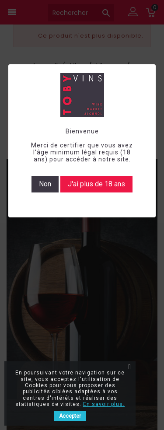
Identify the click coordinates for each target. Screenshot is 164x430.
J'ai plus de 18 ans (96, 184)
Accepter (70, 416)
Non (45, 184)
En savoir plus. (104, 404)
